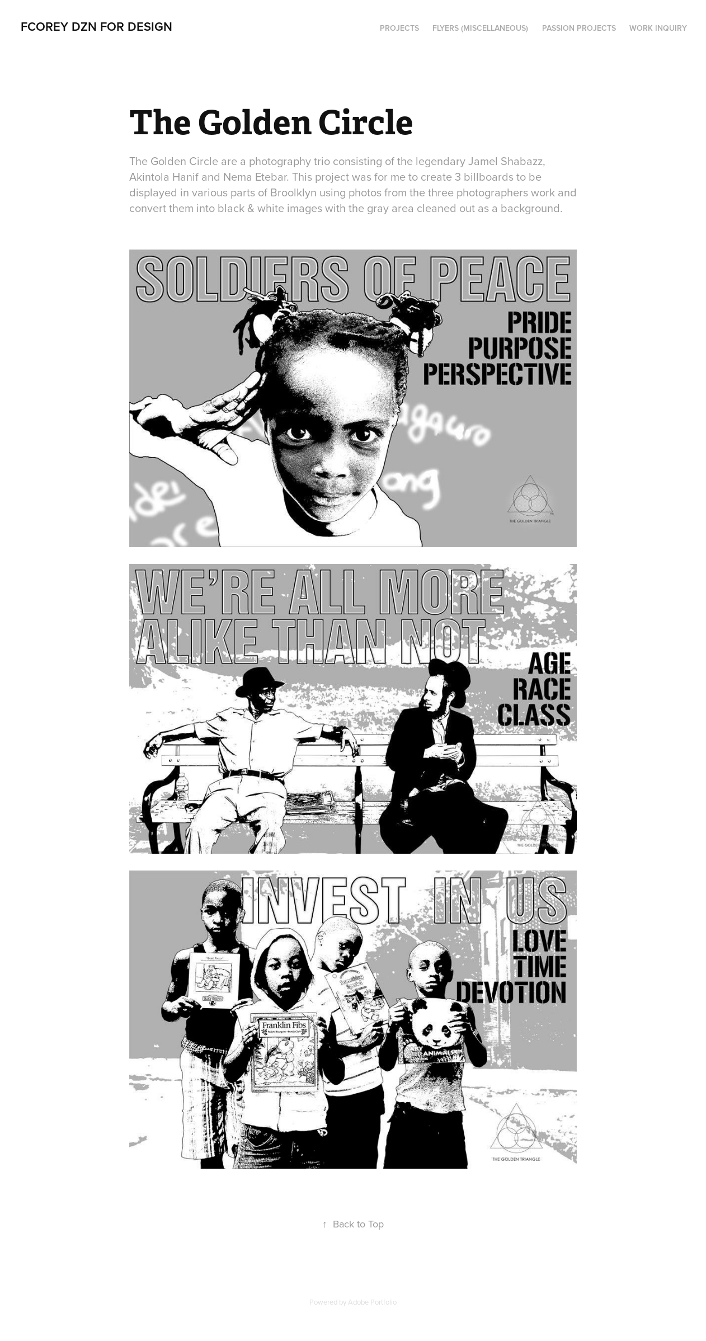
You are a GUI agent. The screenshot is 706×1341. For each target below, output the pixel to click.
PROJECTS (399, 28)
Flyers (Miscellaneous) (480, 28)
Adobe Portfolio (372, 1302)
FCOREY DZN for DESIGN (96, 26)
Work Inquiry (658, 28)
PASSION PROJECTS (579, 28)
